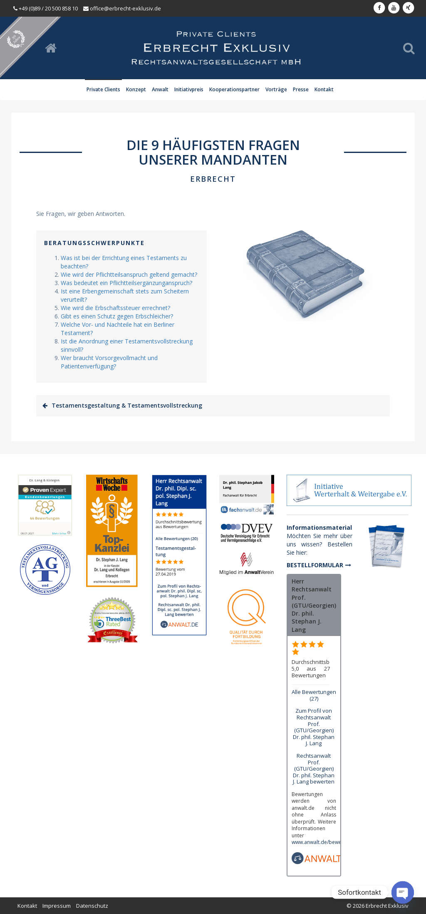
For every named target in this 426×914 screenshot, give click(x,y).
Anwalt (160, 89)
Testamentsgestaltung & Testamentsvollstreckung (127, 405)
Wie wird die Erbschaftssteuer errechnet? (115, 308)
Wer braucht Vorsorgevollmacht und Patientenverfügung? (109, 362)
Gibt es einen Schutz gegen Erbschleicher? (117, 316)
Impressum (56, 905)
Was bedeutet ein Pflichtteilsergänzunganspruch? (126, 283)
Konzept (136, 89)
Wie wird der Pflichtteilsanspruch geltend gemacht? (129, 274)
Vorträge (276, 89)
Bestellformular (315, 565)
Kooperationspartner (234, 89)
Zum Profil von (313, 727)
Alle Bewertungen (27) (314, 695)
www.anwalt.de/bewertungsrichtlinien (335, 842)
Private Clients (103, 89)
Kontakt (324, 89)
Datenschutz (92, 905)
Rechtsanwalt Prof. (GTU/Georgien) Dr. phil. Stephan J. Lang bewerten (313, 768)
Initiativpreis (188, 89)
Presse (301, 89)
